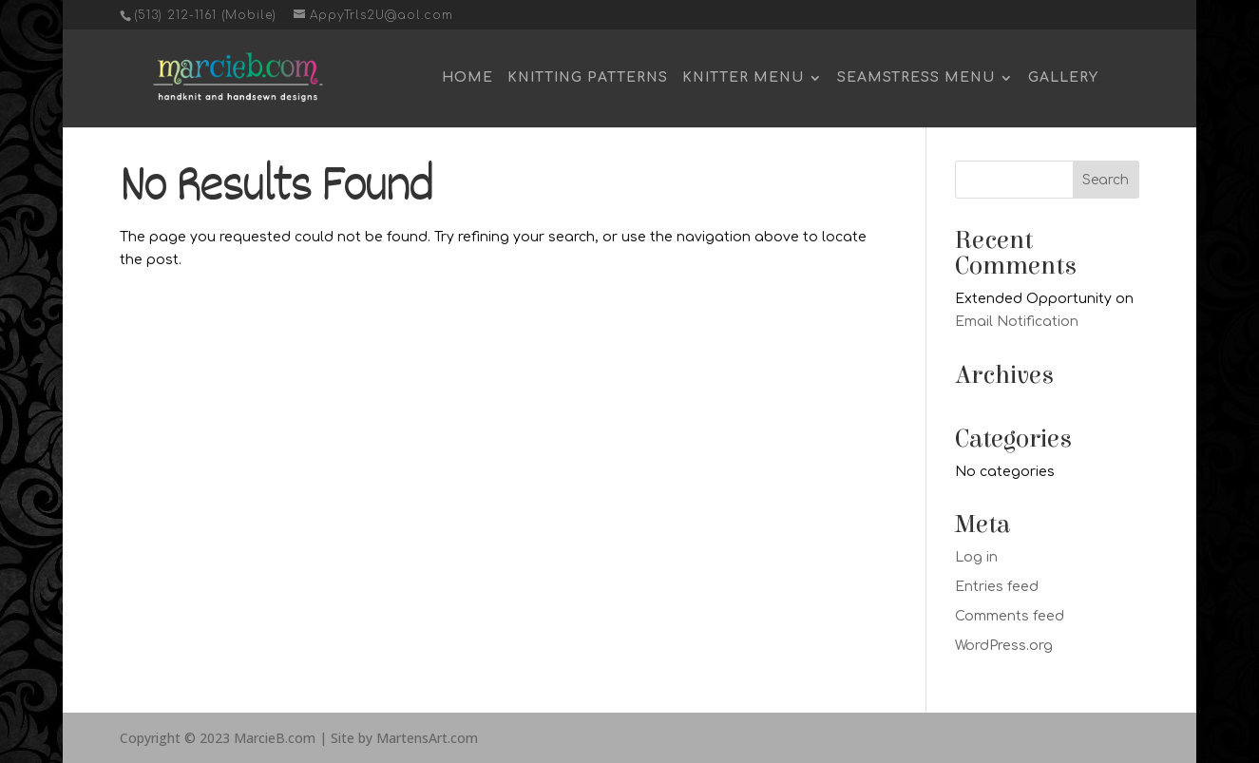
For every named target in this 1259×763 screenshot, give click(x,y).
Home (467, 78)
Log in (976, 557)
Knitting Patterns (587, 78)
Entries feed (997, 587)
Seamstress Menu (916, 78)
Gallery (1063, 78)
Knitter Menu (743, 78)
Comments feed (1009, 616)
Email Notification (1016, 322)
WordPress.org (1004, 646)
